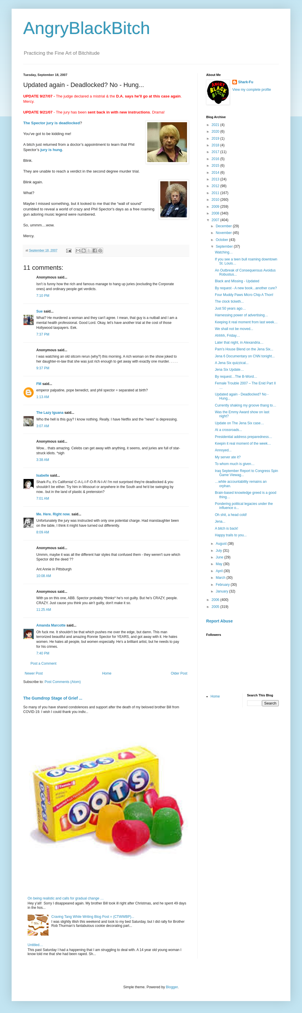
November (224, 233)
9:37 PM (42, 368)
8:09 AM (42, 532)
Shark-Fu (245, 82)
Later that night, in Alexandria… (239, 342)
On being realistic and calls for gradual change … (66, 898)
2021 (216, 125)
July (219, 551)
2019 (216, 138)
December (224, 226)
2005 (216, 607)
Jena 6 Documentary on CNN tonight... (245, 356)
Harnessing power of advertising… (241, 315)
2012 (216, 186)
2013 (216, 179)
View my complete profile (251, 90)
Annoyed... (223, 450)
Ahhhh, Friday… (227, 335)
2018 (216, 145)
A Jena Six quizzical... (232, 363)
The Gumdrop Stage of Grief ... (52, 698)
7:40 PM (42, 653)
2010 (216, 200)
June (220, 557)
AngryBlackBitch (86, 28)
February (223, 585)
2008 (216, 213)
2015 (216, 166)
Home (107, 673)
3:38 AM (42, 460)
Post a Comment (43, 663)
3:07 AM (42, 426)
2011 (216, 193)
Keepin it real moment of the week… (243, 443)
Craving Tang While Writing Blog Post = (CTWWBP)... (92, 917)
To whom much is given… (235, 464)
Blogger (172, 987)
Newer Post (34, 673)
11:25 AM (43, 610)
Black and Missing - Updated (237, 281)
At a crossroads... (228, 430)
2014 (216, 173)
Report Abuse (219, 621)
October (222, 240)
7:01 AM (42, 498)
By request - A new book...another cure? (246, 288)
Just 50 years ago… (230, 308)
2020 (216, 131)
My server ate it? (228, 457)
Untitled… (35, 945)
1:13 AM (42, 397)
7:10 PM (42, 296)
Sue (39, 311)
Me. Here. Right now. (53, 514)
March (221, 578)
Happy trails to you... (231, 535)
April (220, 571)
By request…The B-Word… (236, 377)
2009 (216, 207)
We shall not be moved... (234, 329)
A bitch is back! (226, 528)
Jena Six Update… (229, 370)
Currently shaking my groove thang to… (245, 405)
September (225, 246)
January (222, 591)
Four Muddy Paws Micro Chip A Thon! (244, 295)
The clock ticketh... (229, 301)
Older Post (179, 673)
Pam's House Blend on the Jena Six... (244, 349)
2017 (216, 152)
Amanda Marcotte (51, 625)
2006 (216, 600)
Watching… (224, 252)
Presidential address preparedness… (243, 437)
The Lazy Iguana (49, 413)
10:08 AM (43, 576)
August (222, 544)
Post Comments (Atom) (62, 682)
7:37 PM (42, 334)
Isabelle (42, 475)
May (219, 564)
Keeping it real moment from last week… (246, 322)
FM (38, 384)
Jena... (220, 521)
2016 (216, 159)
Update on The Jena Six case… (239, 423)
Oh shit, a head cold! (231, 515)
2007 (216, 220)
